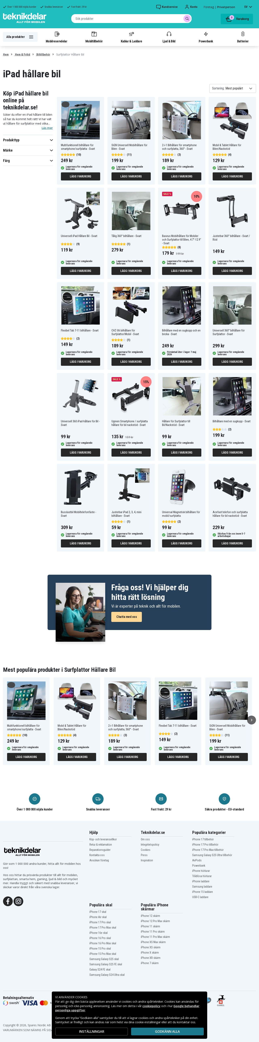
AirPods (197, 860)
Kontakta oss (97, 855)
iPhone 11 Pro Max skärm (155, 936)
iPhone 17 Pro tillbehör (205, 844)
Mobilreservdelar (56, 37)
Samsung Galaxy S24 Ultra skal (107, 974)
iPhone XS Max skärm (153, 942)
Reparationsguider (99, 849)
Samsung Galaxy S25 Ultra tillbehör (212, 855)
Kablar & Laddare (131, 37)
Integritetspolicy (150, 844)
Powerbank (206, 37)
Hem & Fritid (22, 54)
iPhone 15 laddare (202, 891)
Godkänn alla (167, 1031)
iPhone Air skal (98, 917)
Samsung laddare (202, 886)
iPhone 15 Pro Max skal (102, 953)
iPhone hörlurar (201, 870)
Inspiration (147, 860)
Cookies (145, 849)
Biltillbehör (43, 54)
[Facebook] (8, 901)
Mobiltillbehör (94, 37)
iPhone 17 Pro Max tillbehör (208, 849)
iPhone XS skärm (150, 947)
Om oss (145, 839)
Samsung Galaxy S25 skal (104, 959)
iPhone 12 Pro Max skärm (155, 921)
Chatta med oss (126, 617)
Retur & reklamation (100, 844)
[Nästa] (251, 720)
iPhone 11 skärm (150, 926)
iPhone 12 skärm (150, 915)
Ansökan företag (99, 860)
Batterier (243, 37)
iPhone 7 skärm (150, 963)
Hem (6, 54)
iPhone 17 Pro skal (100, 922)
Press (144, 855)
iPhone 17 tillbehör (203, 839)
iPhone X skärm (150, 952)
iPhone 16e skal (98, 932)
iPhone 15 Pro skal (100, 948)
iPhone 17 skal (97, 911)
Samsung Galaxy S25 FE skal (105, 964)
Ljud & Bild (168, 37)
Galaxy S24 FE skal (99, 969)
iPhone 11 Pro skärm (153, 931)
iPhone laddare (200, 881)
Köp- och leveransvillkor (103, 839)
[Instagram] (18, 901)
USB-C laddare (200, 897)
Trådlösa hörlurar (202, 876)
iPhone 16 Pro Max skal (102, 943)
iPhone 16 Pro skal (100, 938)
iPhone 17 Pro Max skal (102, 927)
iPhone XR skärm (150, 957)
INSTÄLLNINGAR (91, 1031)
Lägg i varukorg (80, 176)
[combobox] (131, 18)
